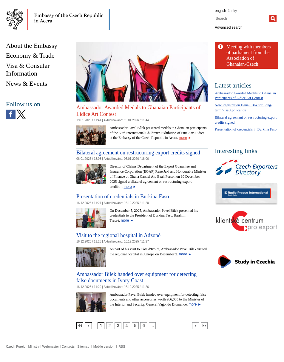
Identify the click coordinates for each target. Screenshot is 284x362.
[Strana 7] (152, 325)
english (220, 11)
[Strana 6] (143, 325)
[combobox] (242, 18)
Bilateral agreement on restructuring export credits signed (138, 153)
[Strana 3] (118, 325)
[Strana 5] (135, 325)
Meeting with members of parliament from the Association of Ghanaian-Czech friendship (248, 58)
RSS (121, 346)
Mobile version (104, 346)
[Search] (273, 18)
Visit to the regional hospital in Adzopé (118, 235)
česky (232, 11)
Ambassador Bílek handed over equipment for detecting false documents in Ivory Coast (136, 277)
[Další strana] (195, 325)
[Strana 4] (126, 325)
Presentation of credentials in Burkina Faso (122, 197)
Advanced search (229, 27)
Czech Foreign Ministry (22, 346)
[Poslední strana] (204, 325)
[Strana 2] (109, 325)
